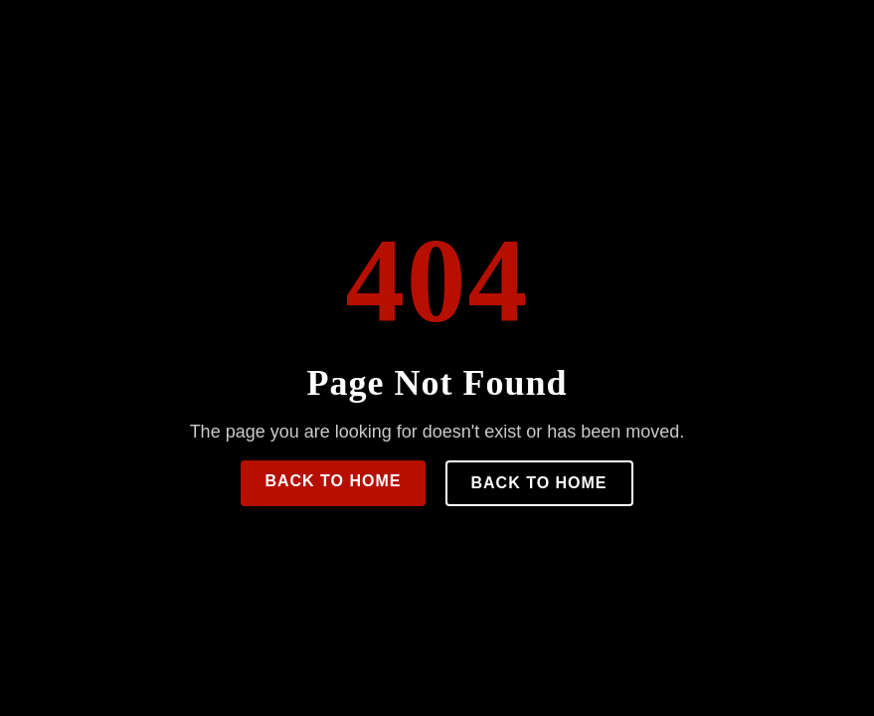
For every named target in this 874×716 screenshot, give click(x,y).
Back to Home (332, 480)
